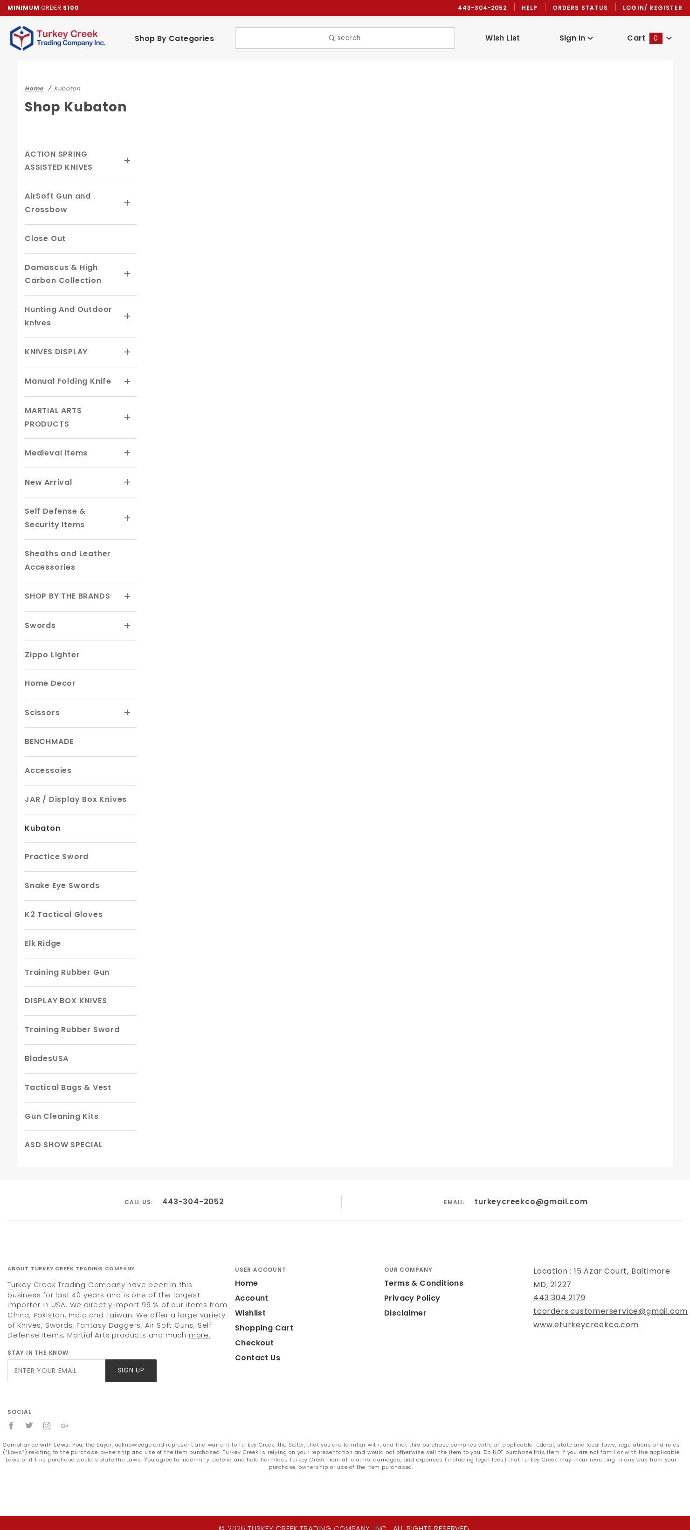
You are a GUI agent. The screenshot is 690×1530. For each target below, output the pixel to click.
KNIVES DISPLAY (58, 352)
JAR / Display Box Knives (74, 795)
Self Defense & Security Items (71, 516)
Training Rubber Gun (65, 968)
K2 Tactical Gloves (61, 911)
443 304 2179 (558, 1294)
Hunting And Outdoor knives (66, 316)
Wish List (502, 38)
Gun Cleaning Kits (60, 1112)
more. (101, 1332)
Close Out (44, 239)
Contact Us (255, 1354)
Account (250, 1295)
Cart (649, 38)
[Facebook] (11, 1422)
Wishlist (250, 1310)
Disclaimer (404, 1310)
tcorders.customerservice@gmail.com (602, 1308)
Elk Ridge (43, 940)
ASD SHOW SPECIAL (65, 1141)
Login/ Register (654, 8)
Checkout (252, 1340)
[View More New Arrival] (128, 481)
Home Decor (48, 680)
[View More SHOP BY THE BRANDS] (128, 594)
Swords (39, 623)
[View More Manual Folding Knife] (128, 381)
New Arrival (47, 481)
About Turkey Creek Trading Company (71, 1265)
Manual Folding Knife (66, 381)
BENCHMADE (50, 738)
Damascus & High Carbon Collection (60, 274)
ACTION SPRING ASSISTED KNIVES (61, 161)
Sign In (576, 38)
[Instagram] (47, 1422)
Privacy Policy (410, 1295)
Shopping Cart (262, 1325)
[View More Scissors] (128, 709)
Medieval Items (54, 452)
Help (532, 8)
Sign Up (130, 1367)
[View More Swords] (128, 623)
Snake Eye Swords (61, 882)
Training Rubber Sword (70, 1026)
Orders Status (582, 8)
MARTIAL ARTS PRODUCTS (55, 416)
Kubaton (41, 824)
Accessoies (47, 767)
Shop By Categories (174, 38)
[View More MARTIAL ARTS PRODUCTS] (128, 417)
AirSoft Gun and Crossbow (56, 203)
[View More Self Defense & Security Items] (128, 516)
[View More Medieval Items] (128, 452)
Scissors (42, 709)
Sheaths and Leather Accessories (65, 558)
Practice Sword (54, 853)
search (345, 38)
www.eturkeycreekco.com (579, 1321)
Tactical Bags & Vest (64, 1084)
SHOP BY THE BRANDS (70, 594)
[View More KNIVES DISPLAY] (128, 352)
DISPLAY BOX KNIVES (68, 997)
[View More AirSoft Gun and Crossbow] (128, 204)
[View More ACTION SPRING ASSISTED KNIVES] (128, 161)
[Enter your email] (55, 1367)
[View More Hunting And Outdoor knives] (128, 317)
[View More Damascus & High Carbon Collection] (128, 275)
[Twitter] (29, 1422)
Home (245, 1280)
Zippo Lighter (51, 651)
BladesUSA (46, 1055)
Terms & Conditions (421, 1280)
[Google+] (65, 1422)
